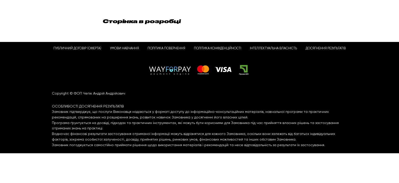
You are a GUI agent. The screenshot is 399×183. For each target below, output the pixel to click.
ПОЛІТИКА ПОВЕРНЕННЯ (166, 48)
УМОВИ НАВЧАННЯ (124, 48)
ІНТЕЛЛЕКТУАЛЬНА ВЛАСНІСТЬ (273, 48)
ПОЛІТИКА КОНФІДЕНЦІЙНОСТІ (217, 48)
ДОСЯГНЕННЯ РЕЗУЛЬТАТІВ (326, 48)
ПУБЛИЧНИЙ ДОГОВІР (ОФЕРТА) (77, 48)
